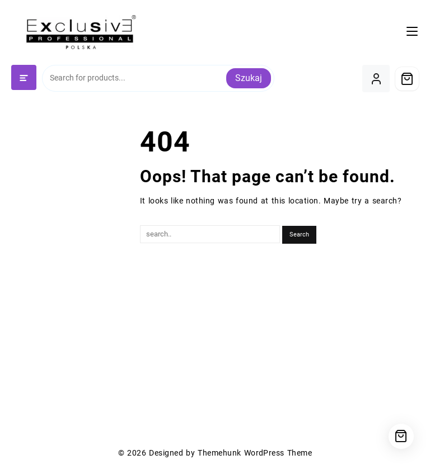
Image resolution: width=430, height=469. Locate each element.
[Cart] (407, 79)
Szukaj (248, 78)
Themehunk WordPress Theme (255, 452)
